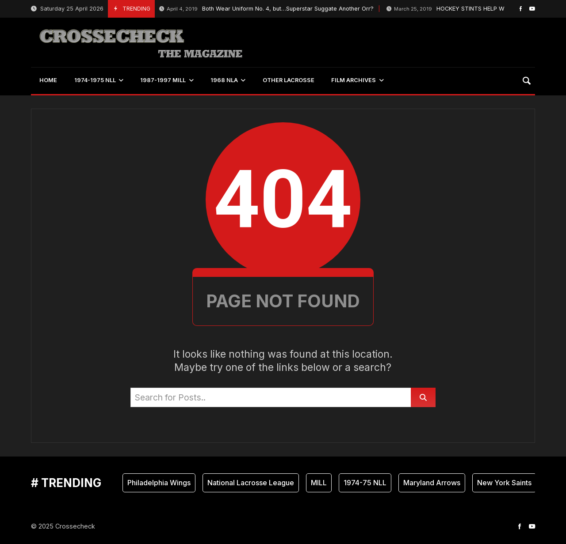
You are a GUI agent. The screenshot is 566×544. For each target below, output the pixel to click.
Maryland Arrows (431, 482)
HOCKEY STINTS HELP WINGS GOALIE (463, 9)
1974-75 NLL (365, 482)
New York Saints (504, 482)
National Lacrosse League (250, 482)
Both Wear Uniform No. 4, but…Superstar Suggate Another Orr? (266, 9)
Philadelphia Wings (159, 482)
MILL (319, 482)
